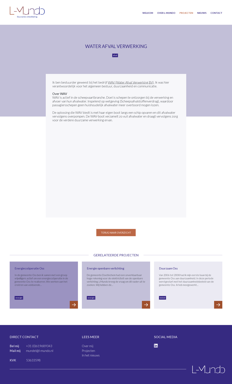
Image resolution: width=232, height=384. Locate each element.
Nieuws (201, 12)
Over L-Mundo (166, 12)
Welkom (147, 12)
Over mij (87, 346)
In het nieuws (91, 355)
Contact (216, 12)
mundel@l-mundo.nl (39, 351)
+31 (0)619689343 (39, 346)
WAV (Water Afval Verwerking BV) (131, 82)
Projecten (186, 12)
